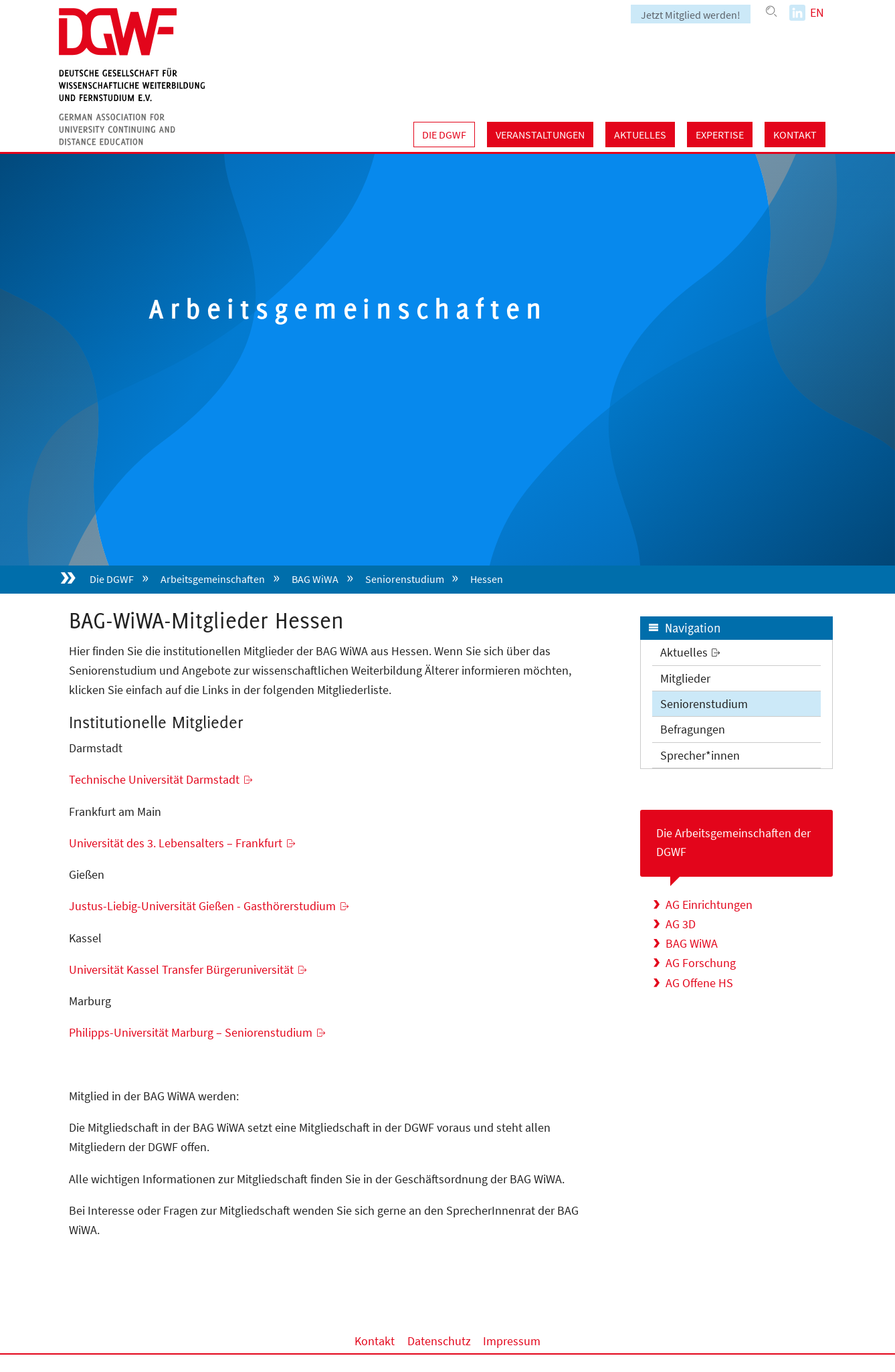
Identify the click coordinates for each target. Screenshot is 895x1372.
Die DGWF (444, 134)
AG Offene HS (699, 983)
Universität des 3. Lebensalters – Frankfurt (175, 843)
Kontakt (795, 134)
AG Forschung (701, 962)
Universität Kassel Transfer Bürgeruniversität (181, 969)
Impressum (511, 1341)
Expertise (720, 134)
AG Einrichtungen (709, 904)
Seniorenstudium (404, 579)
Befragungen (692, 729)
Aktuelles (640, 134)
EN (817, 12)
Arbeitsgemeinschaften (213, 579)
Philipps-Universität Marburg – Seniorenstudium (190, 1032)
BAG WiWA (315, 579)
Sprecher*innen (700, 755)
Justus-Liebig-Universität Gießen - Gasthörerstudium (202, 906)
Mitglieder (685, 678)
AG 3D (681, 924)
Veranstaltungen (540, 134)
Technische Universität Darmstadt (154, 779)
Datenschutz (439, 1341)
